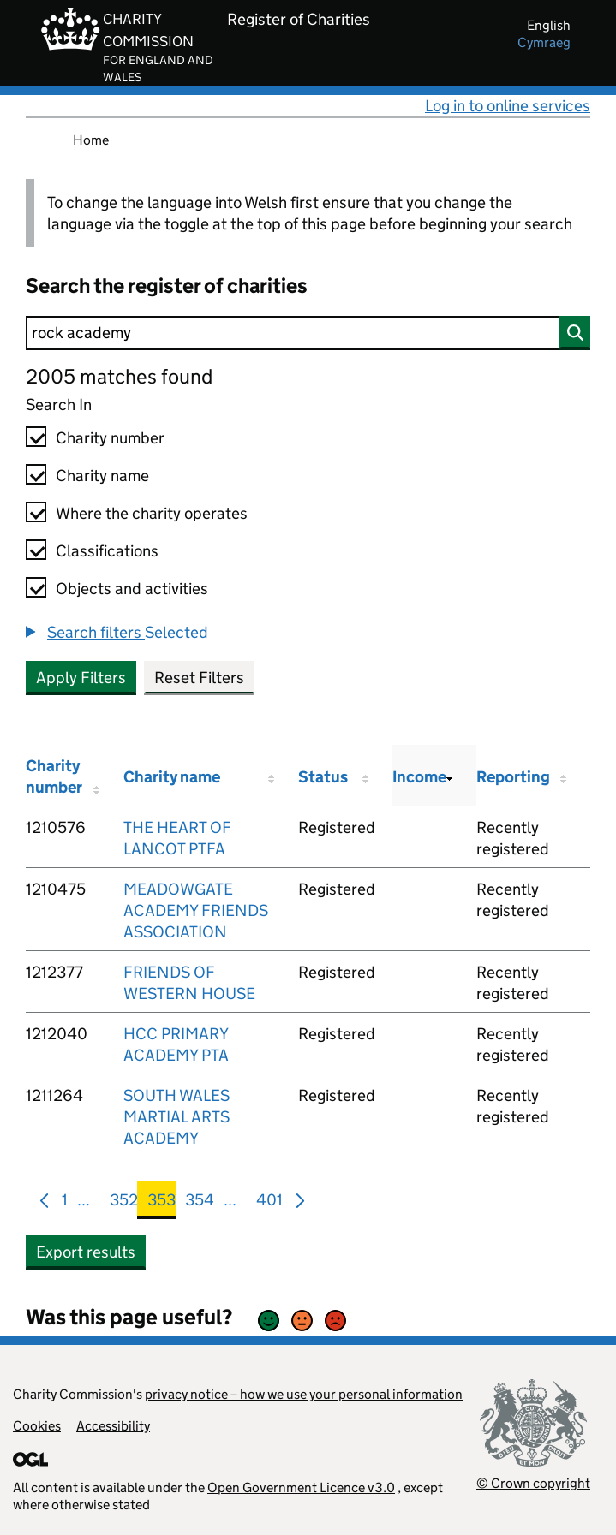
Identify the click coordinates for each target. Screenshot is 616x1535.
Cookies (37, 1426)
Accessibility (113, 1426)
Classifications (107, 551)
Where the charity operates (152, 513)
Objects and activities (132, 588)
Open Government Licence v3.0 (301, 1487)
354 (199, 1203)
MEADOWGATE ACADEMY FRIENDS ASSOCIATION (195, 910)
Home (91, 140)
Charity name (102, 475)
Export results (85, 1252)
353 (161, 1203)
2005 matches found (119, 376)
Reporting (513, 777)
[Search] (308, 333)
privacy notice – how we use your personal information (304, 1394)
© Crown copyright (533, 1483)
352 (124, 1203)
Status (323, 777)
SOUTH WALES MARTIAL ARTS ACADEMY (176, 1117)
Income (419, 777)
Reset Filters (199, 677)
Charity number (110, 438)
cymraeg (544, 42)
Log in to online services (507, 106)
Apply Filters (81, 677)
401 (269, 1203)
